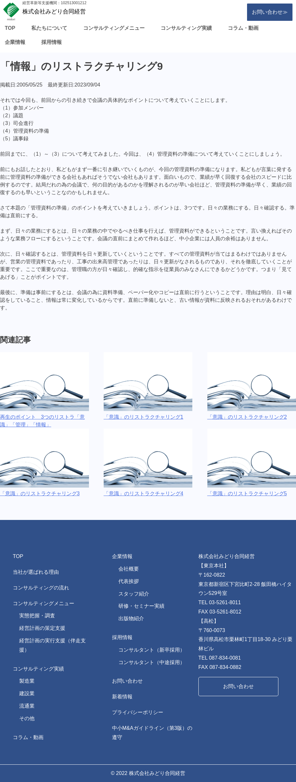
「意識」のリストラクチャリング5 (247, 493)
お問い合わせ (127, 681)
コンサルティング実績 (186, 28)
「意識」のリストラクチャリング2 (247, 417)
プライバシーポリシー (137, 712)
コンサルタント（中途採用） (151, 662)
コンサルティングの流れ (41, 587)
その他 (27, 718)
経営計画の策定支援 (42, 628)
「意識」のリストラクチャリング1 (143, 417)
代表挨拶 (128, 581)
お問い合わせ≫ (270, 12)
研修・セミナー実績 (141, 606)
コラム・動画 (243, 28)
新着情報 (122, 696)
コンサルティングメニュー (114, 28)
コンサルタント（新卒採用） (151, 650)
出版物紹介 (131, 618)
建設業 (27, 693)
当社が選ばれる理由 (36, 572)
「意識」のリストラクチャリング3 (40, 493)
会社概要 (128, 569)
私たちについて (49, 28)
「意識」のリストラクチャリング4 (143, 493)
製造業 (27, 681)
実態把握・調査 (37, 615)
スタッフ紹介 (133, 594)
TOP (10, 28)
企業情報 (15, 42)
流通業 (27, 706)
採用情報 (51, 42)
